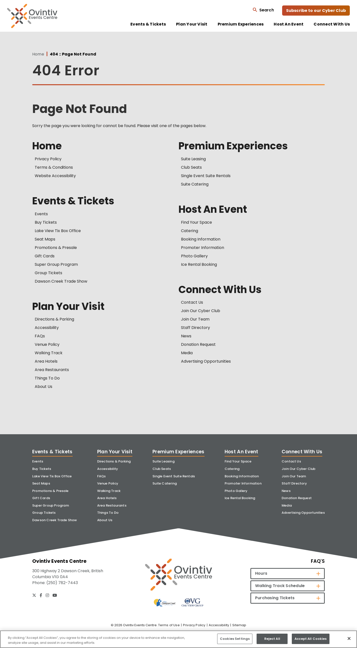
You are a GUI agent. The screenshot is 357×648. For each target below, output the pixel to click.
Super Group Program (56, 264)
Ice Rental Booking (199, 264)
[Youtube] (55, 595)
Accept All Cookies (311, 638)
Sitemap (239, 625)
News (186, 336)
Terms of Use (169, 625)
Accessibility (47, 327)
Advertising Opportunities (206, 361)
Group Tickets (48, 273)
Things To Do (47, 378)
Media (187, 353)
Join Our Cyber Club (200, 311)
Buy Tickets (46, 222)
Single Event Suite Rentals (206, 176)
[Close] (349, 638)
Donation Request (198, 344)
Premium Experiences (241, 24)
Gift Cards (45, 256)
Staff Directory (195, 327)
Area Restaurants (52, 370)
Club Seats (191, 167)
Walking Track (48, 353)
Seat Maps (45, 239)
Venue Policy (47, 344)
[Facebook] (41, 595)
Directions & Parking (54, 319)
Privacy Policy (48, 159)
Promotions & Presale (56, 247)
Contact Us (192, 302)
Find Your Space (196, 222)
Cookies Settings (235, 638)
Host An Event (288, 24)
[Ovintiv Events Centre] (178, 575)
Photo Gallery (194, 256)
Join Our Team (195, 319)
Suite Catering (194, 184)
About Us (43, 386)
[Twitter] (34, 595)
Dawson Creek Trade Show (61, 281)
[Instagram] (47, 595)
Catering (189, 231)
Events (41, 214)
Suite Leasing (193, 159)
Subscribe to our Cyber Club (316, 10)
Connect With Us (332, 24)
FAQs (40, 336)
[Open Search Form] (263, 10)
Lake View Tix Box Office (58, 231)
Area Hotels (46, 361)
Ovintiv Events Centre (32, 16)
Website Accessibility (55, 176)
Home (38, 54)
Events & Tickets (148, 24)
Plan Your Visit (192, 24)
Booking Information (200, 239)
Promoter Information (202, 247)
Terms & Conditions (54, 167)
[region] (178, 639)
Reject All (272, 638)
